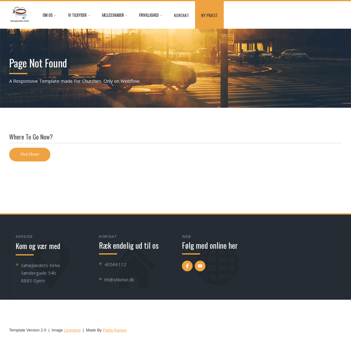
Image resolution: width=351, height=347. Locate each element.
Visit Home (29, 154)
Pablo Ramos (115, 330)
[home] (20, 15)
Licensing (72, 330)
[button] (49, 15)
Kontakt (181, 15)
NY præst (209, 15)
